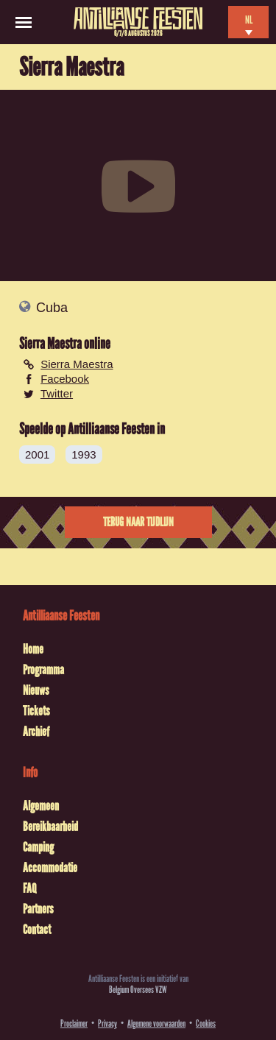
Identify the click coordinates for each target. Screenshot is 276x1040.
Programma (43, 670)
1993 (83, 454)
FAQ (29, 888)
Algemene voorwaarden (156, 1023)
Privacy (107, 1023)
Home (33, 649)
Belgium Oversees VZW (138, 989)
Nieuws (36, 690)
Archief (36, 732)
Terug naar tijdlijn (138, 522)
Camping (38, 847)
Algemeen (41, 806)
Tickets (36, 711)
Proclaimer (74, 1023)
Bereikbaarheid (50, 826)
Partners (38, 909)
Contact (37, 930)
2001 (37, 454)
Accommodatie (50, 868)
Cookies (206, 1023)
